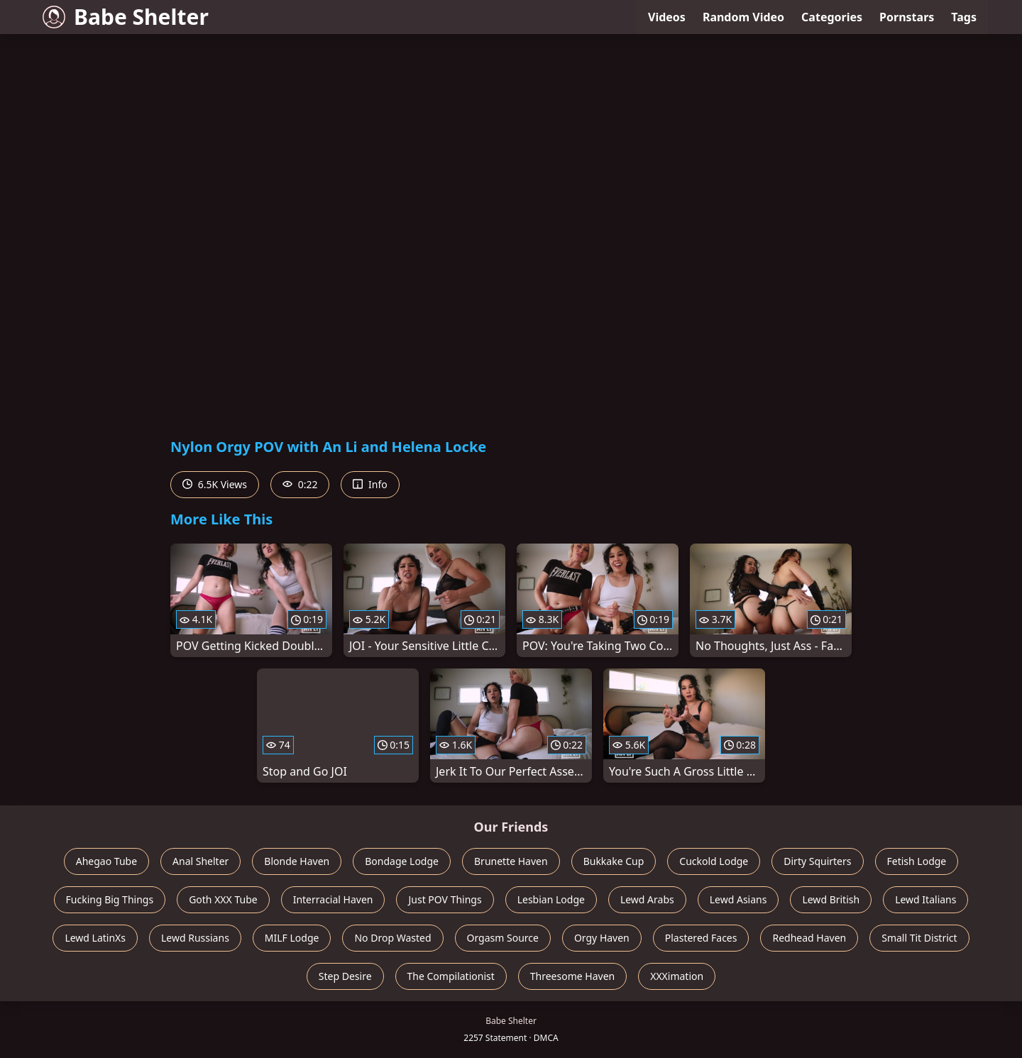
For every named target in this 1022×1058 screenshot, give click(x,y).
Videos (667, 17)
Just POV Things (444, 899)
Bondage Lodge (402, 861)
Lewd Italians (925, 899)
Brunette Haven (511, 861)
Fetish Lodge (917, 861)
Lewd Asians (738, 899)
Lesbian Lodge (551, 899)
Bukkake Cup (613, 861)
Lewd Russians (195, 937)
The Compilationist (451, 976)
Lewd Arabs (647, 899)
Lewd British (830, 899)
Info (370, 484)
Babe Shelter (126, 16)
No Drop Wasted (392, 937)
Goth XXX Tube (223, 899)
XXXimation (676, 976)
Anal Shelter (200, 861)
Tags (964, 17)
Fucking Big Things (110, 899)
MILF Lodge (292, 937)
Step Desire (345, 976)
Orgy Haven (602, 937)
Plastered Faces (701, 937)
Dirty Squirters (817, 861)
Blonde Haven (296, 861)
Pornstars (906, 17)
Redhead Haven (809, 937)
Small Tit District (919, 937)
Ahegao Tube (106, 861)
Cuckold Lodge (713, 861)
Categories (831, 17)
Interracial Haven (333, 899)
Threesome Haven (572, 976)
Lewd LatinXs (95, 937)
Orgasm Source (503, 937)
